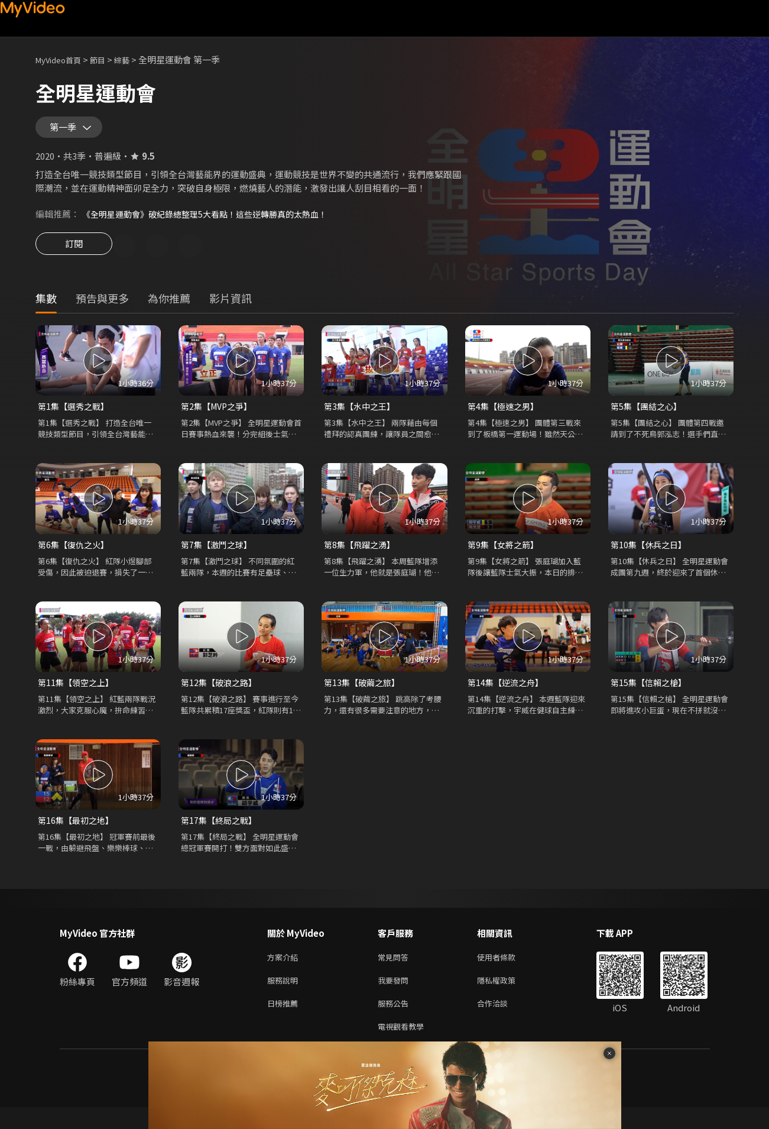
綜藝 (133, 59)
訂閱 (74, 255)
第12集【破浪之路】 (221, 695)
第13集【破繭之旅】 (364, 695)
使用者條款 (506, 972)
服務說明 (285, 997)
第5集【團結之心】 (648, 416)
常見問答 (395, 972)
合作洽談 (502, 1022)
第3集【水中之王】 (362, 416)
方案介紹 (285, 972)
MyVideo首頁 (62, 59)
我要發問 (395, 997)
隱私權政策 (506, 997)
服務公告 (395, 1022)
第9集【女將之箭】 (505, 556)
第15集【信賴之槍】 (651, 695)
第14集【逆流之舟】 (508, 695)
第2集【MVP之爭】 (219, 416)
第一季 (66, 131)
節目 (107, 59)
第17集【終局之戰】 (221, 834)
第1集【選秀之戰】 (75, 416)
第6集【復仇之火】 (75, 556)
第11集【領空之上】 (78, 695)
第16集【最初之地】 (78, 834)
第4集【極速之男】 (505, 416)
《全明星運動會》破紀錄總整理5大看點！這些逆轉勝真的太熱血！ (213, 222)
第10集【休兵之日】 (651, 556)
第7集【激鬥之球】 (219, 556)
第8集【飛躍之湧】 (362, 556)
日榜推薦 (285, 1022)
